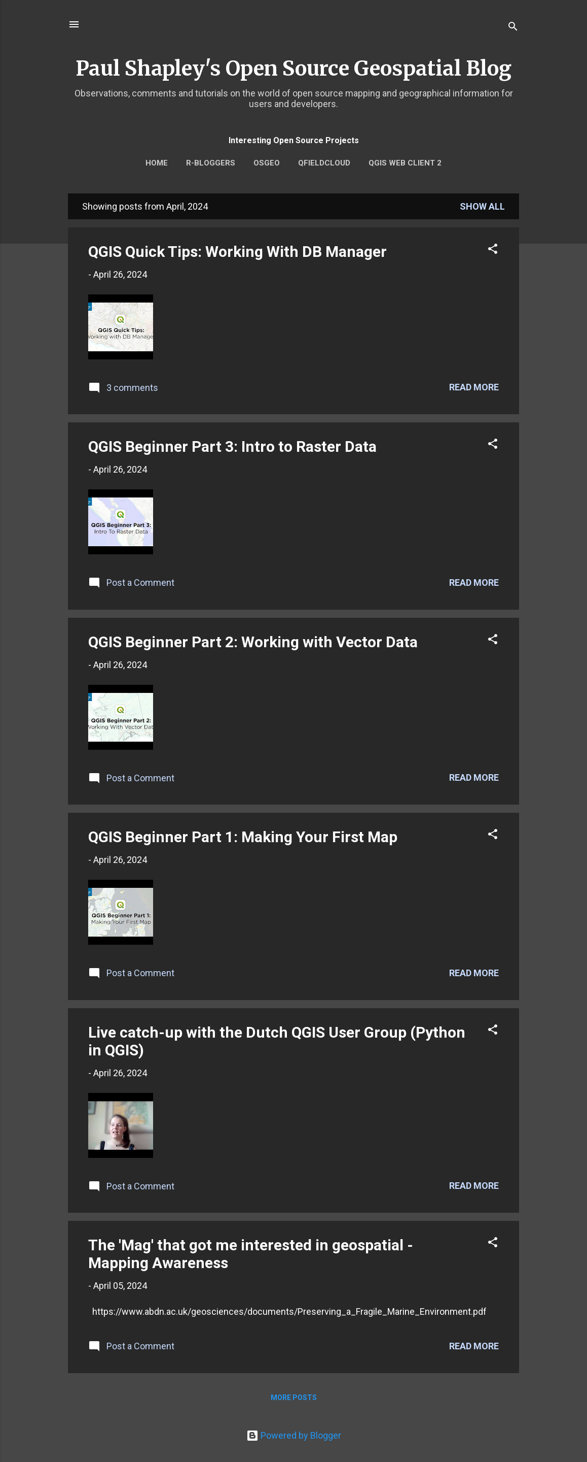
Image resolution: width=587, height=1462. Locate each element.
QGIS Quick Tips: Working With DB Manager (237, 251)
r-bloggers (210, 163)
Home (156, 163)
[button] (493, 250)
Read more (474, 387)
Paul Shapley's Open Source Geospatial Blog (293, 68)
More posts (294, 1397)
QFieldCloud (324, 163)
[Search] (513, 27)
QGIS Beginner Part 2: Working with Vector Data (253, 642)
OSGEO (266, 163)
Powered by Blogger (293, 1435)
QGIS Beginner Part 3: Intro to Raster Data (232, 446)
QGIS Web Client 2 (405, 163)
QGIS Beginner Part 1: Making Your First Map (242, 837)
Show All (482, 206)
